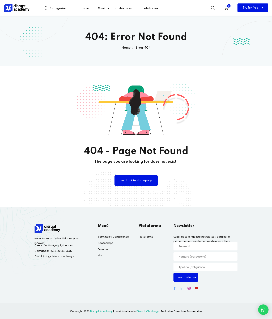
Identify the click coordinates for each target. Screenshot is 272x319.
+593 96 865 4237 (60, 251)
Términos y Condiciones (113, 237)
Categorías (55, 8)
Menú (101, 8)
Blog (100, 255)
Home (84, 8)
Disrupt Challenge (148, 311)
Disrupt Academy (101, 311)
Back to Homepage (136, 180)
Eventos (103, 249)
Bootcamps (105, 243)
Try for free (253, 7)
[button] (263, 309)
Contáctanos (123, 8)
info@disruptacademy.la (59, 256)
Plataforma (150, 8)
